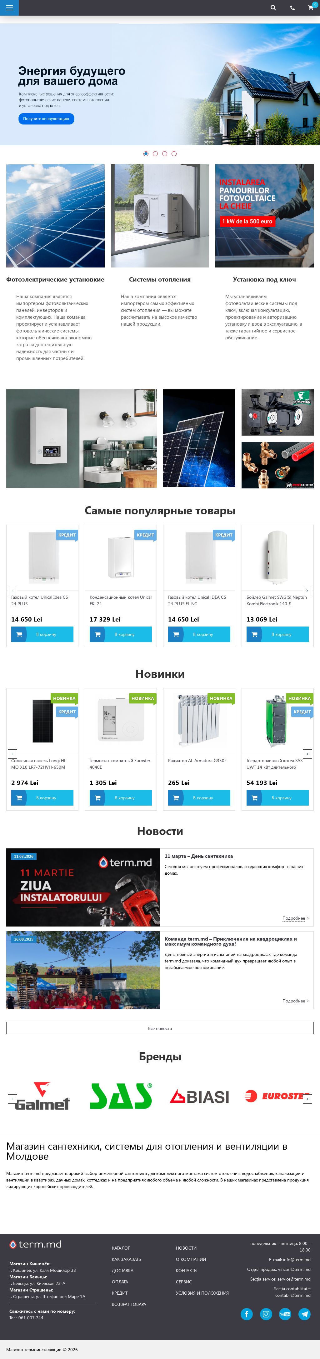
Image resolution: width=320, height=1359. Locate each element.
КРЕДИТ (120, 1293)
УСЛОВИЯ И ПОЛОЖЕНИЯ (202, 1293)
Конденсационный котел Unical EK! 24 (121, 600)
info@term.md (297, 1259)
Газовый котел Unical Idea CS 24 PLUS (39, 600)
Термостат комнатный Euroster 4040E (120, 763)
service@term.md (294, 1279)
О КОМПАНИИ (191, 1259)
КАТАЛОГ (121, 1248)
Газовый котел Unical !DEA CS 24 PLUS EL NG (197, 600)
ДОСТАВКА (122, 1270)
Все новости (160, 1028)
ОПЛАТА (120, 1282)
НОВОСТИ (186, 1248)
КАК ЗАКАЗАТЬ (126, 1259)
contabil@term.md (293, 1295)
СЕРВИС (184, 1282)
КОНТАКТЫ (187, 1270)
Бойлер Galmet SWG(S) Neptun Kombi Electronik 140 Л (277, 600)
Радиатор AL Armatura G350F (197, 760)
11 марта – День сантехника (199, 855)
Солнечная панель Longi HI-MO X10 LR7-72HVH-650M (39, 763)
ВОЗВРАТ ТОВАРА (129, 1304)
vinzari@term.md (294, 1269)
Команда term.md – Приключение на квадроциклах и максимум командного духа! (231, 941)
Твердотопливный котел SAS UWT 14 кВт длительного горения (274, 764)
